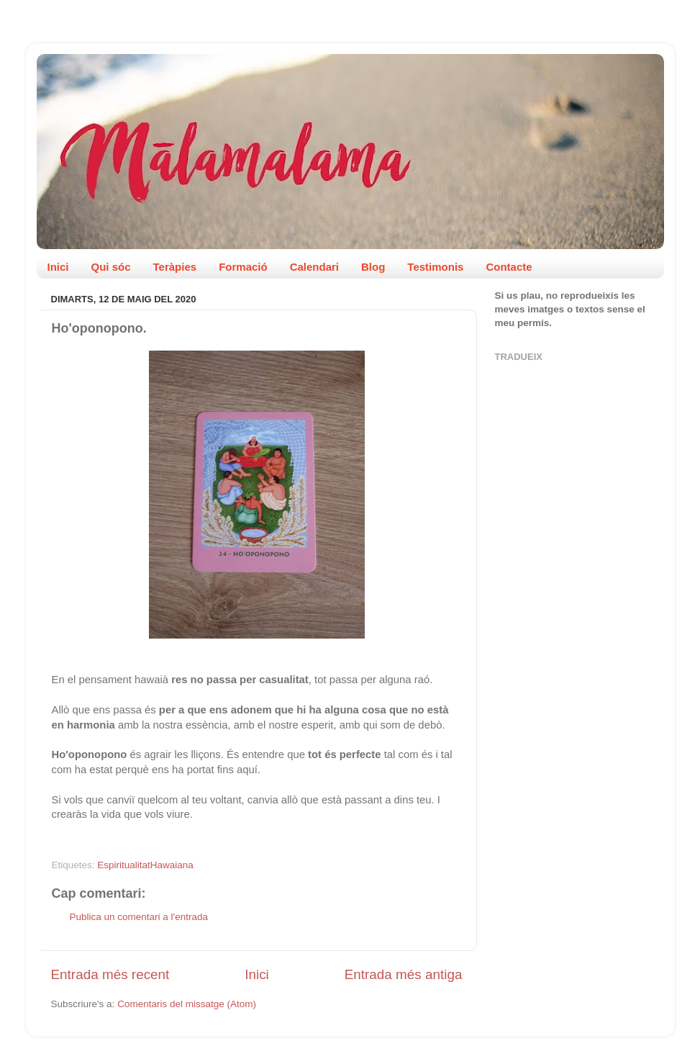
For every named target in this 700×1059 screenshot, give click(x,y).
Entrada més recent (110, 974)
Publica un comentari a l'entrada (139, 916)
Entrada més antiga (404, 974)
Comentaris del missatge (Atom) (186, 1004)
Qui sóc (111, 267)
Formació (243, 267)
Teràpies (175, 267)
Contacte (509, 267)
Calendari (314, 267)
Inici (58, 267)
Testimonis (435, 267)
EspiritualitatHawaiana (145, 865)
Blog (373, 267)
